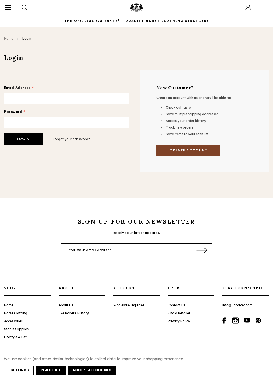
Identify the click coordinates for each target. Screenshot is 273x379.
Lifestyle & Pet (15, 337)
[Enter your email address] (125, 250)
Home (8, 38)
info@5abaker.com (237, 305)
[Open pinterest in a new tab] (258, 320)
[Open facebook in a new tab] (224, 320)
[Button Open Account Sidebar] (248, 7)
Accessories (13, 321)
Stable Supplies (16, 329)
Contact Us (176, 305)
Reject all (51, 370)
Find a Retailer (179, 313)
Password (14, 112)
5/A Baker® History (74, 313)
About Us (66, 305)
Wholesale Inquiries (128, 305)
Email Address (18, 88)
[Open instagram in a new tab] (235, 320)
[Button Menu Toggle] (8, 7)
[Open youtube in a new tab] (247, 320)
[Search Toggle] (25, 7)
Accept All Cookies (92, 370)
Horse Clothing (15, 313)
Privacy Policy (179, 321)
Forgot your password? (71, 139)
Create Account (188, 150)
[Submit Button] (202, 250)
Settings (20, 370)
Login (26, 38)
